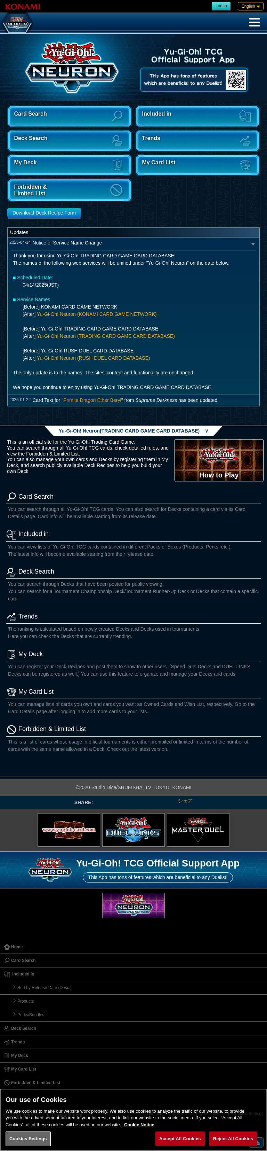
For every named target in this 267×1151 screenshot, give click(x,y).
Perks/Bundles (30, 1014)
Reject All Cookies (233, 1138)
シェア (185, 800)
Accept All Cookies (180, 1138)
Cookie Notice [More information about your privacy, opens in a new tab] (139, 1124)
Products (25, 1001)
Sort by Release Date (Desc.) (44, 987)
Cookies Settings (28, 1138)
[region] (133, 1120)
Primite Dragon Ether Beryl (92, 400)
